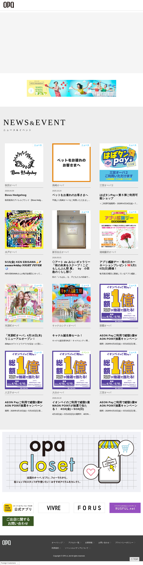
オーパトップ (57, 543)
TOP (135, 559)
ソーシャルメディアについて (76, 548)
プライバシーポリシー (124, 543)
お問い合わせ (103, 543)
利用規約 (55, 548)
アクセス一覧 (73, 543)
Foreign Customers (8, 563)
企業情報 (88, 543)
